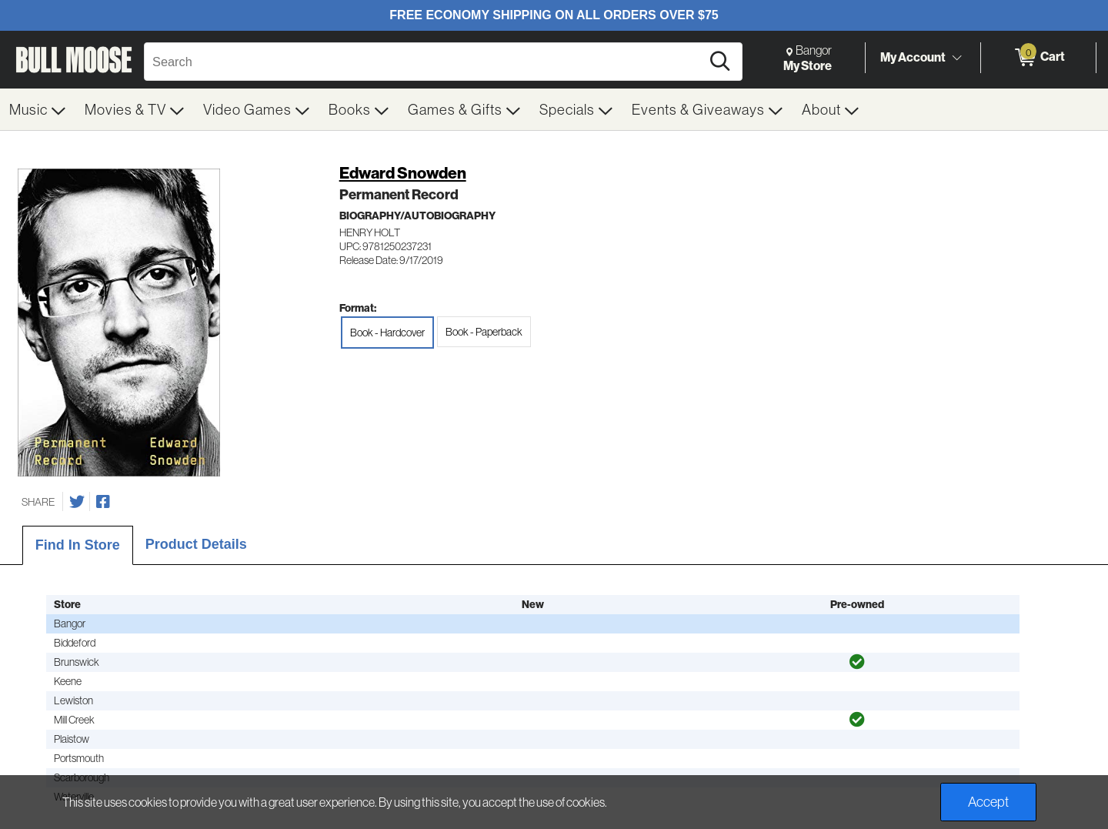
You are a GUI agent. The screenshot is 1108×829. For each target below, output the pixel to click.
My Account (913, 57)
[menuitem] (37, 109)
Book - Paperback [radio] (484, 332)
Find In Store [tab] (77, 545)
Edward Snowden (402, 172)
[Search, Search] (425, 61)
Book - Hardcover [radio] (387, 332)
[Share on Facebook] (103, 502)
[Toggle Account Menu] (956, 57)
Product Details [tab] (196, 544)
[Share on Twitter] (77, 502)
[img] (857, 662)
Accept (988, 802)
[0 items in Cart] (1038, 57)
